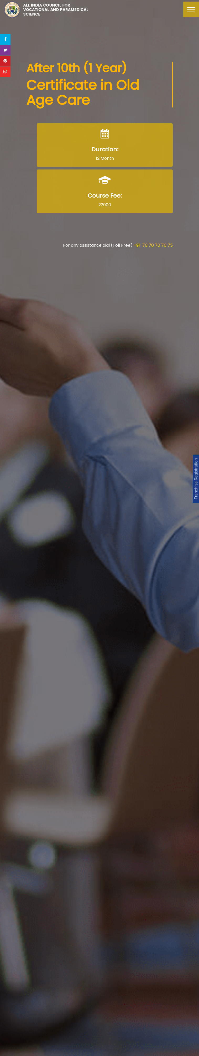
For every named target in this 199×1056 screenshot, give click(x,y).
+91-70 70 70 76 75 (153, 245)
